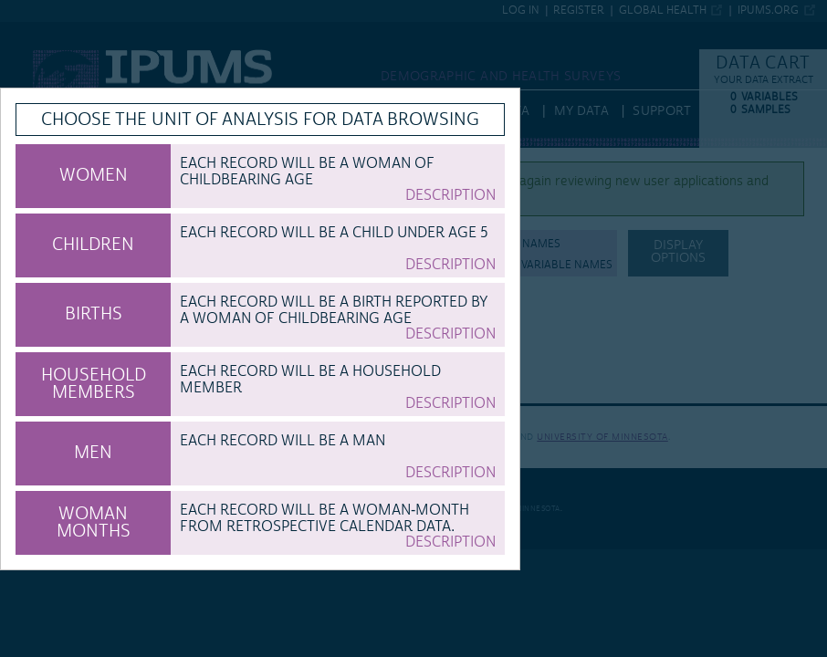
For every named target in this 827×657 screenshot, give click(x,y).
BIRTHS (93, 314)
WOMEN (93, 175)
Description (450, 195)
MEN (93, 453)
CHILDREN (93, 245)
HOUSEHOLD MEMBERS (93, 383)
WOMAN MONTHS (94, 522)
